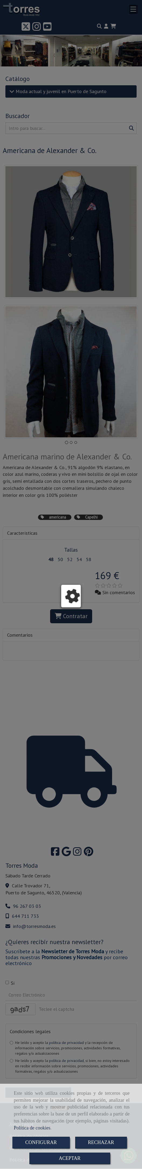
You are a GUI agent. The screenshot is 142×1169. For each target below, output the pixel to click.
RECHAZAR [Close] (101, 1142)
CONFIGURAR (41, 1142)
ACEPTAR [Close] (70, 1158)
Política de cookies (32, 1128)
